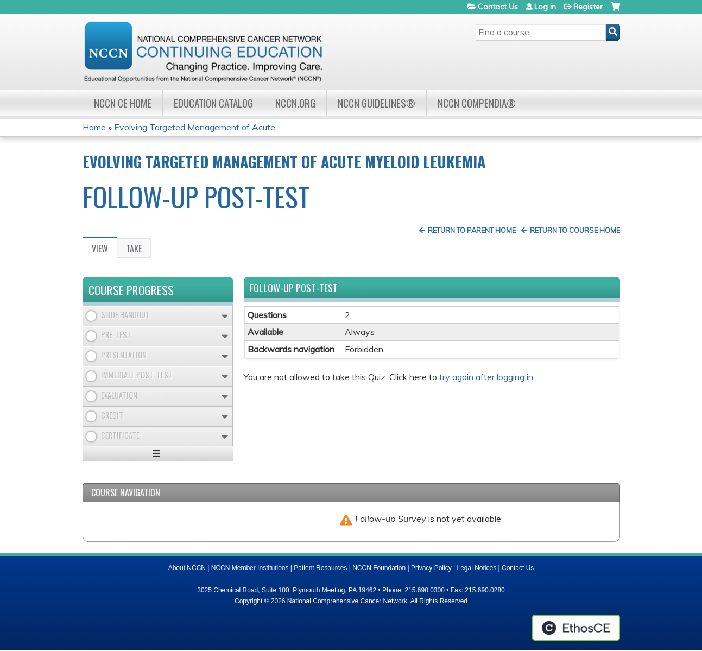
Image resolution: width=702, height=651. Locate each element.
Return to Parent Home (472, 230)
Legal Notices (476, 568)
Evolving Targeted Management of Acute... (197, 127)
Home (94, 127)
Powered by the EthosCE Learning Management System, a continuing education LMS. (576, 628)
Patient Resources (320, 568)
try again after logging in (486, 376)
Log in (545, 6)
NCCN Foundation (379, 568)
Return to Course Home (575, 230)
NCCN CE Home (122, 103)
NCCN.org (295, 103)
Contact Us (498, 6)
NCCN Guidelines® (376, 103)
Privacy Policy (431, 568)
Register (588, 6)
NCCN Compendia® (477, 103)
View (104, 250)
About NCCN (187, 568)
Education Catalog (213, 103)
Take (134, 248)
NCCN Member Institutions (250, 568)
